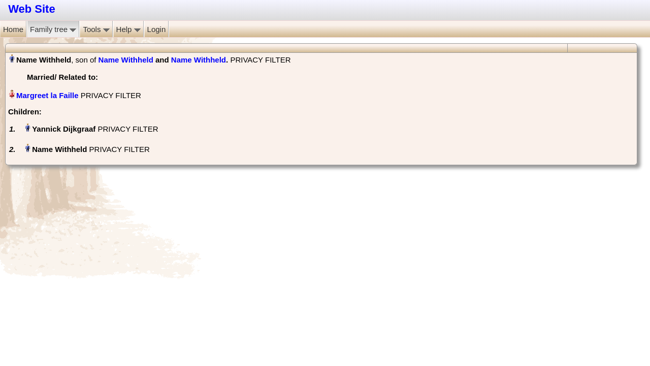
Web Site (31, 9)
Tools (96, 29)
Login (156, 29)
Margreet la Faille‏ (47, 95)
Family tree (53, 29)
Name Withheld (126, 59)
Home (13, 29)
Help (128, 29)
